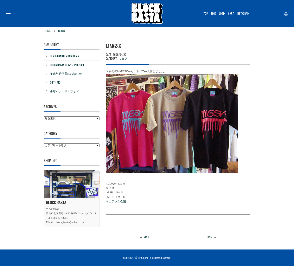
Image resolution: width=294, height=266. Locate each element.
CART (231, 13)
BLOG (213, 13)
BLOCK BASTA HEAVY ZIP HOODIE (67, 65)
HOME (47, 31)
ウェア (123, 58)
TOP (205, 13)
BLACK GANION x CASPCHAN (64, 56)
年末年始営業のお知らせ (66, 73)
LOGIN (222, 13)
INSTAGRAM (243, 13)
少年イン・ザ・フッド (64, 91)
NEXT (146, 237)
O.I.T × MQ (55, 82)
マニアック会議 (116, 201)
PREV (209, 237)
